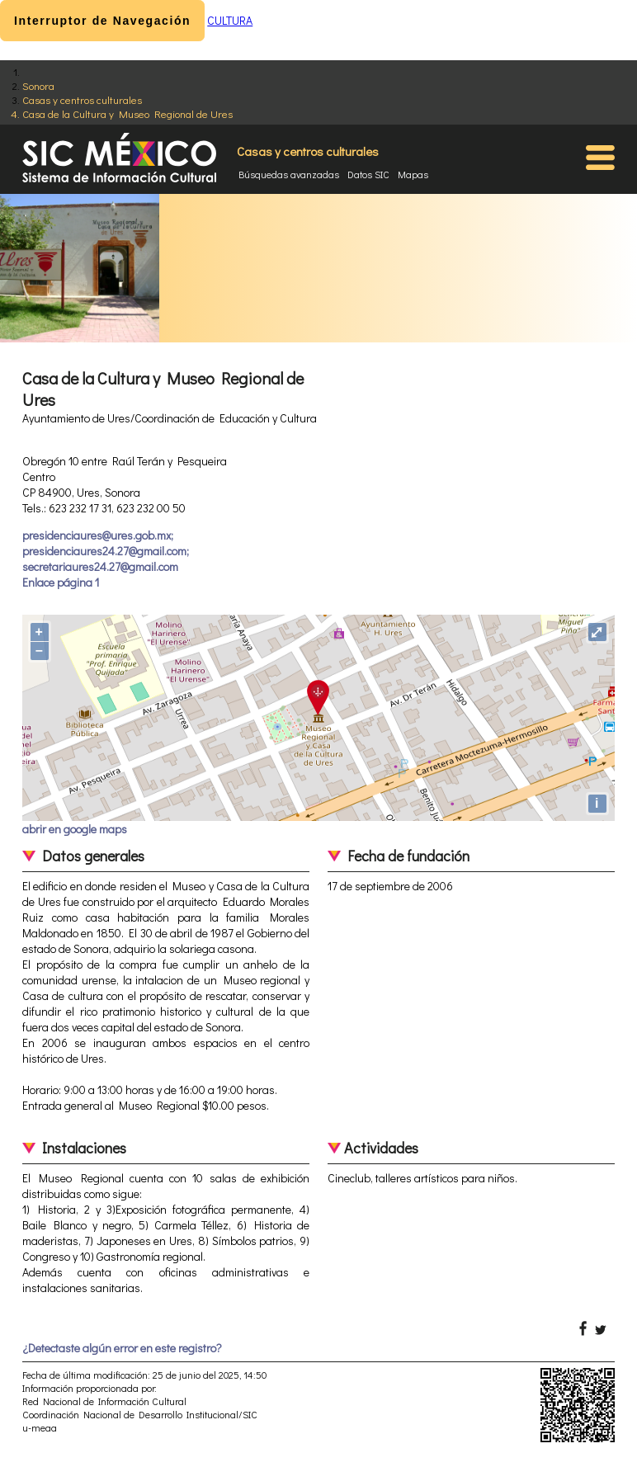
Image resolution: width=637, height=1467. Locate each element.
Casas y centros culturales (82, 99)
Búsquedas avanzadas (288, 174)
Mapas (413, 174)
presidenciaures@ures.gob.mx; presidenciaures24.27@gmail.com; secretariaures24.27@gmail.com (105, 550)
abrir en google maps (74, 829)
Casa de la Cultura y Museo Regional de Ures (127, 113)
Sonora (38, 85)
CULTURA (229, 20)
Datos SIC (368, 174)
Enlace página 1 (60, 582)
